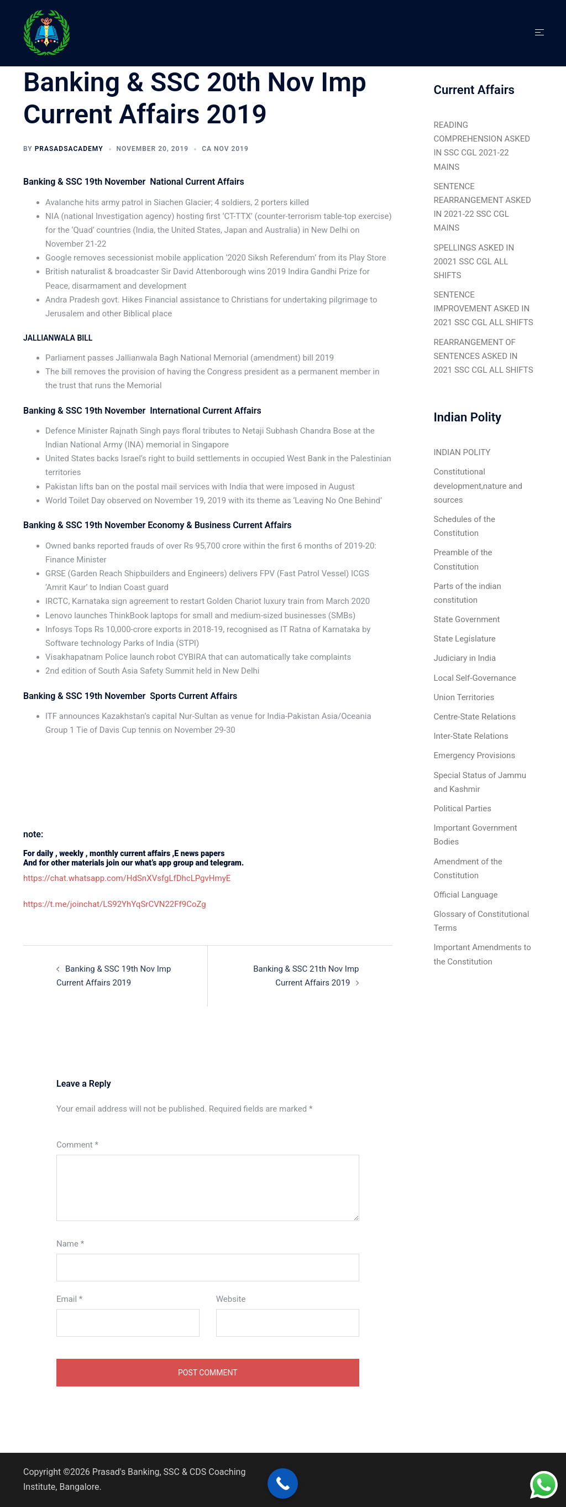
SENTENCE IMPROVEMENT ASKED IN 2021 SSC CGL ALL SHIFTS (483, 308)
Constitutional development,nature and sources (478, 485)
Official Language (466, 895)
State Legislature (465, 639)
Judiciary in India (465, 658)
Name (70, 1244)
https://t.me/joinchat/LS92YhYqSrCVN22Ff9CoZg (114, 904)
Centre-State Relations (475, 717)
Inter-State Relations (471, 736)
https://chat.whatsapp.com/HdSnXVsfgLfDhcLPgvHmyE (126, 878)
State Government (467, 619)
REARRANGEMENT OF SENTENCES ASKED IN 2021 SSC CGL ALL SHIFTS (483, 356)
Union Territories (464, 697)
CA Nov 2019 (225, 149)
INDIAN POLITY (462, 452)
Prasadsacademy (69, 149)
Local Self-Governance (475, 678)
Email (69, 1299)
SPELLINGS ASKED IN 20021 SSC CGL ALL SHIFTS (474, 261)
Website (231, 1299)
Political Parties (462, 809)
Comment (77, 1145)
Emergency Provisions (475, 755)
